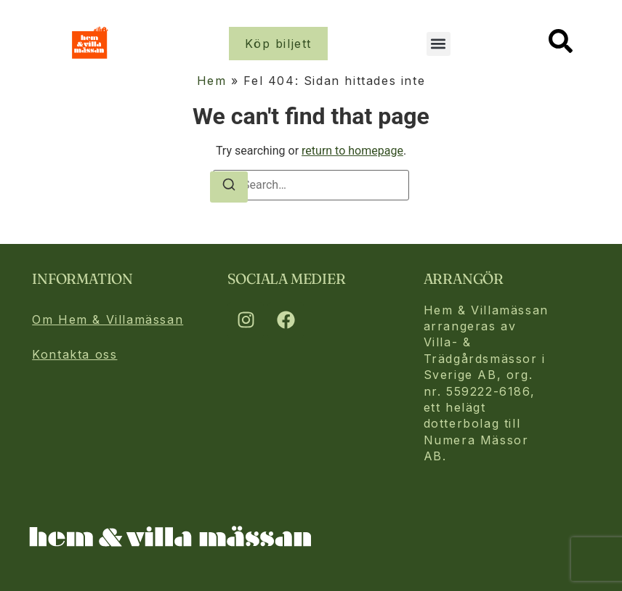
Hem (212, 80)
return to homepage (352, 151)
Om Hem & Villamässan (107, 319)
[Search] (229, 187)
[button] (439, 44)
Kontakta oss (74, 354)
